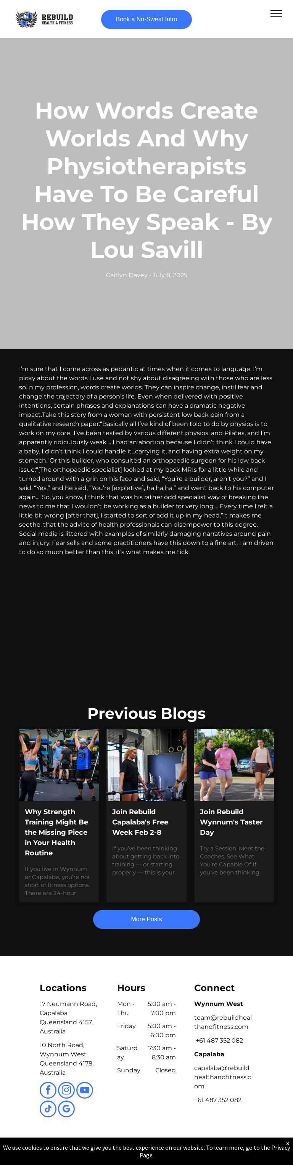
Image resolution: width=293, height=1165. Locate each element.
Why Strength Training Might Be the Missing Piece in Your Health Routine (56, 832)
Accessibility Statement (161, 1151)
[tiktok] (48, 1110)
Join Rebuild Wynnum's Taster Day (231, 822)
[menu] (276, 14)
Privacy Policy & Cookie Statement (99, 1151)
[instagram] (66, 1091)
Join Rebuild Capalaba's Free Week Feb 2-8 (140, 822)
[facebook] (48, 1091)
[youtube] (84, 1091)
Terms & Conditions (209, 1151)
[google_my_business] (66, 1110)
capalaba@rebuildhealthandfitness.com (222, 1077)
